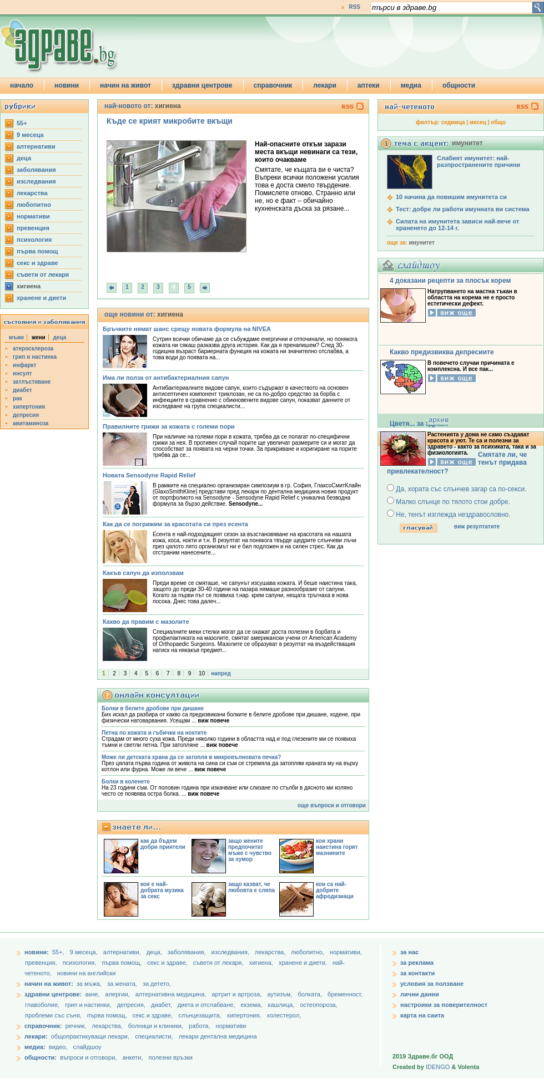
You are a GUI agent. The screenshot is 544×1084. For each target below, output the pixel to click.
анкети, (132, 1057)
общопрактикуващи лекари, (90, 1036)
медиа (411, 85)
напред (221, 673)
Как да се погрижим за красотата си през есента (175, 524)
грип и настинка (35, 357)
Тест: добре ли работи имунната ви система (463, 209)
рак (17, 398)
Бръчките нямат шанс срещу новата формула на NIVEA (187, 328)
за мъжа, (89, 983)
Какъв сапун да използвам (143, 572)
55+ (22, 123)
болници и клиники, (155, 1025)
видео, (58, 1047)
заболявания (36, 169)
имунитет (421, 243)
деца (24, 158)
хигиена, (262, 962)
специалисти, (154, 1036)
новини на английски (86, 973)
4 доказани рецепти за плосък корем (450, 280)
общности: (40, 1057)
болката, (311, 994)
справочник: (43, 1025)
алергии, (118, 994)
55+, (59, 952)
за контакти (417, 973)
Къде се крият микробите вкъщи (170, 120)
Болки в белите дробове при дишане (153, 708)
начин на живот (125, 85)
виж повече (213, 720)
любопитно (34, 204)
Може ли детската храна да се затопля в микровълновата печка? (191, 757)
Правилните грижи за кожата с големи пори (169, 426)
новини (66, 85)
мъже (16, 337)
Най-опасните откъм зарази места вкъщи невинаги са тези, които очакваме (306, 152)
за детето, (157, 983)
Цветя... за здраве (419, 424)
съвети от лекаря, (219, 962)
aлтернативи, (123, 952)
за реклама (417, 962)
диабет (22, 390)
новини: (36, 952)
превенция (33, 228)
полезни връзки (171, 1057)
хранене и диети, (304, 962)
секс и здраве (37, 262)
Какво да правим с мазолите (146, 621)
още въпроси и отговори (332, 805)
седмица (453, 122)
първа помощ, (122, 962)
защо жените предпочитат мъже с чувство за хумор (249, 850)
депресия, (132, 1004)
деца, (155, 952)
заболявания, (188, 952)
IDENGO (438, 1066)
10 (202, 673)
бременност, (345, 994)
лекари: (36, 1036)
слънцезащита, (200, 1015)
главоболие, (43, 1004)
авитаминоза (30, 423)
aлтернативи (36, 146)
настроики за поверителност (443, 1004)
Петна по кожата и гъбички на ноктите (154, 733)
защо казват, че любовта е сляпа (251, 887)
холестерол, (284, 1015)
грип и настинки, (89, 1004)
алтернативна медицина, (171, 994)
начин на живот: (48, 983)
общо (498, 122)
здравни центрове (202, 85)
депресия (26, 415)
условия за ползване (432, 983)
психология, (80, 962)
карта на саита (422, 1015)
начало (21, 85)
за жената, (122, 983)
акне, (93, 994)
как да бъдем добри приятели (162, 844)
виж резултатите (477, 526)
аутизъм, (280, 994)
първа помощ (37, 251)
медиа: (35, 1047)
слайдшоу (87, 1047)
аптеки (368, 85)
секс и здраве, (168, 962)
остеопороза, (319, 1004)
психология (34, 239)
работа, (199, 1025)
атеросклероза (33, 348)
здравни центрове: (53, 994)
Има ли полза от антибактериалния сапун (166, 377)
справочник (273, 85)
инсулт (22, 373)
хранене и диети (41, 297)
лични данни (419, 994)
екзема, (252, 1004)
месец (478, 122)
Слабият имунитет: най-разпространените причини (478, 161)
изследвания (36, 181)
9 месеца (30, 134)
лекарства (32, 193)
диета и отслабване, (207, 1004)
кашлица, (282, 1004)
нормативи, (346, 952)
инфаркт (25, 365)
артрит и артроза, (237, 994)
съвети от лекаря (43, 274)
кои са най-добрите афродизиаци (335, 890)
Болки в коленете (126, 781)
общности (458, 85)
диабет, (162, 1004)
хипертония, (245, 1015)
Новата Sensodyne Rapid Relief (149, 475)
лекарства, (271, 952)
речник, (76, 1025)
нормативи (33, 216)
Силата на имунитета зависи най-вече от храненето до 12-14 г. (457, 224)
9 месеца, (84, 952)
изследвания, (231, 952)
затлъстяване (32, 382)
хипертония (29, 407)
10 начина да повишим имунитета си (451, 197)
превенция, (42, 962)
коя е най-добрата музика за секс (162, 890)
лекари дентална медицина (218, 1036)
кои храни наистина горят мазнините (337, 847)
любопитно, (308, 952)
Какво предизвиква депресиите (442, 352)
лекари (324, 85)
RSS (354, 7)
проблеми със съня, (54, 1015)
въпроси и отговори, (88, 1057)
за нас (409, 952)
